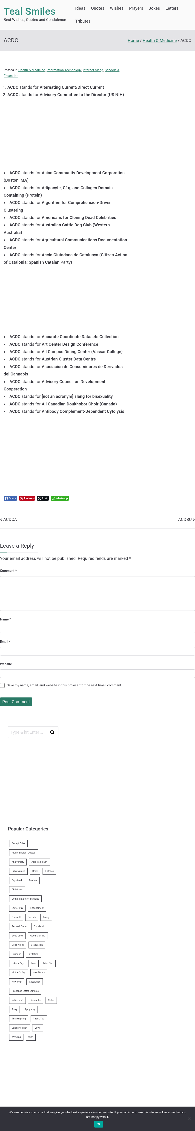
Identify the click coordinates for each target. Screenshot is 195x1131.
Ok (98, 1124)
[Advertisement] (67, 130)
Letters (172, 8)
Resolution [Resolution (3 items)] (34, 981)
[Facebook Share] (10, 498)
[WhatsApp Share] (60, 498)
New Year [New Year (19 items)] (17, 981)
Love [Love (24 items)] (33, 963)
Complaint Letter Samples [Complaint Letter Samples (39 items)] (25, 899)
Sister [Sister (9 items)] (51, 1000)
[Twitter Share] (43, 498)
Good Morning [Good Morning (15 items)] (37, 935)
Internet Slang (93, 70)
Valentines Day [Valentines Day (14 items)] (19, 1028)
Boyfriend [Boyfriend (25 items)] (17, 880)
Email (5, 642)
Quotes (97, 8)
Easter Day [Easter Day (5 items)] (17, 908)
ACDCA (10, 519)
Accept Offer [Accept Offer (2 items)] (18, 843)
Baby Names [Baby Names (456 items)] (18, 871)
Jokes (154, 8)
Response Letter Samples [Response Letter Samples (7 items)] (25, 991)
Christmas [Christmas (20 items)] (17, 889)
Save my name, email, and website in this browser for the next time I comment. (64, 685)
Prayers (136, 8)
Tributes (83, 21)
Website (6, 664)
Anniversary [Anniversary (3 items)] (18, 862)
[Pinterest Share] (27, 498)
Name (5, 619)
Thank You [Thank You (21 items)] (38, 1018)
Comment (8, 571)
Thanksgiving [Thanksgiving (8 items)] (19, 1018)
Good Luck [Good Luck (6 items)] (17, 935)
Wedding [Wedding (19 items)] (16, 1037)
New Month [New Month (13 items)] (39, 972)
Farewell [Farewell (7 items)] (16, 917)
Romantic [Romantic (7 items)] (36, 1000)
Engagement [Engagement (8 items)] (37, 908)
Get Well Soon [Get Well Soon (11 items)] (19, 926)
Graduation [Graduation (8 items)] (37, 945)
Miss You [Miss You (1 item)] (48, 963)
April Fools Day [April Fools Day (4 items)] (39, 862)
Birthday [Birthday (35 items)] (49, 871)
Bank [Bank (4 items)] (35, 871)
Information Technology (64, 70)
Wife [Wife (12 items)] (30, 1037)
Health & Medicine (31, 70)
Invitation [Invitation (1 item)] (33, 954)
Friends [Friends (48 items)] (32, 917)
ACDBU (185, 519)
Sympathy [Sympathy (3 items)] (30, 1009)
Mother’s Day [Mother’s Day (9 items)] (19, 972)
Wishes (116, 8)
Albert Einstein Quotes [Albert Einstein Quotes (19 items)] (23, 852)
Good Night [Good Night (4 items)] (18, 945)
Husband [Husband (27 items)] (16, 954)
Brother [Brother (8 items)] (33, 880)
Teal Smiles (30, 11)
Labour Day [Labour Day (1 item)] (18, 963)
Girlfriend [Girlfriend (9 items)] (39, 926)
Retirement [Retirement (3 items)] (17, 1000)
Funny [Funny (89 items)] (46, 917)
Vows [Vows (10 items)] (37, 1028)
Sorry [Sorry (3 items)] (14, 1009)
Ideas (80, 8)
